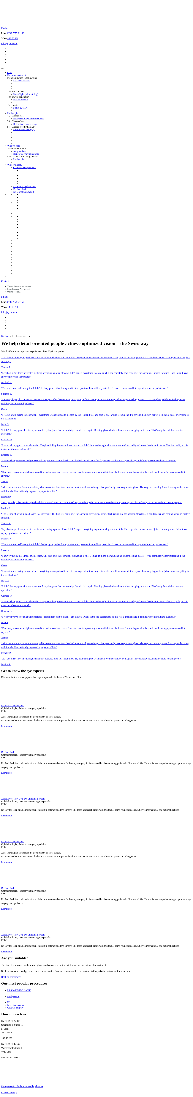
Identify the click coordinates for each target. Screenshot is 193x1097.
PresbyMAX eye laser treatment (28, 118)
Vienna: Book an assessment (19, 286)
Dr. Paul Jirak (20, 189)
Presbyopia (12, 113)
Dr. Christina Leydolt (23, 192)
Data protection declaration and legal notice (22, 1086)
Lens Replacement (16, 1005)
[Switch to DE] (8, 48)
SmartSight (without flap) (25, 94)
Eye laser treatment (16, 75)
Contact (5, 281)
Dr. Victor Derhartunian (24, 186)
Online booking (14, 292)
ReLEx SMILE (20, 99)
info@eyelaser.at (9, 43)
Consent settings (9, 1092)
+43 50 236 (12, 38)
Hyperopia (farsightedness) (26, 154)
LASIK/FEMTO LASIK (19, 990)
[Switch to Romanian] (8, 62)
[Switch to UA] (8, 59)
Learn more (6, 726)
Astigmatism (19, 151)
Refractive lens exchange (25, 124)
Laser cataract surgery (24, 129)
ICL (9, 1002)
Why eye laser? (14, 164)
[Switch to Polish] (8, 54)
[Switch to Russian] (8, 56)
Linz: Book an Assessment (18, 289)
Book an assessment (11, 977)
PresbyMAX (13, 996)
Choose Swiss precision (24, 167)
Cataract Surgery (15, 1007)
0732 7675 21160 (15, 33)
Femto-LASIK (20, 107)
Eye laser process (21, 80)
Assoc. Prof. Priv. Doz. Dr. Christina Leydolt (22, 798)
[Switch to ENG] (8, 51)
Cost (9, 72)
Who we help (13, 145)
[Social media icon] (24, 1080)
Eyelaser (5, 336)
